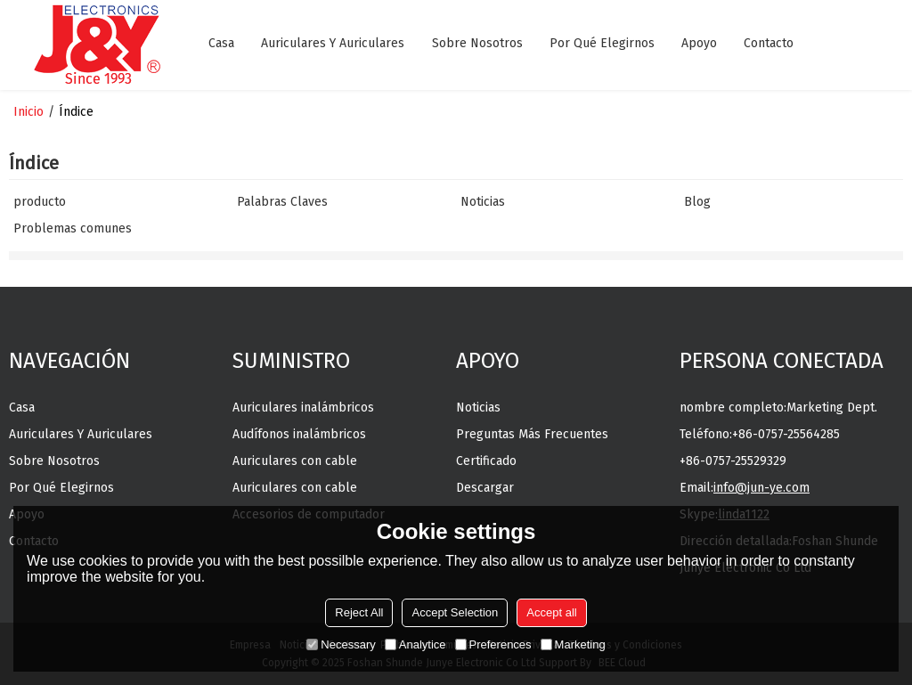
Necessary (340, 644)
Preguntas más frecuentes (532, 434)
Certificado (486, 461)
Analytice (415, 644)
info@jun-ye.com (761, 487)
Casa (221, 43)
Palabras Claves (282, 201)
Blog (697, 201)
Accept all (551, 612)
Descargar (485, 487)
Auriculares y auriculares (332, 43)
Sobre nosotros (477, 43)
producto (39, 201)
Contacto (769, 43)
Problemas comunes (72, 228)
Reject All (359, 612)
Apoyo (699, 43)
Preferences (493, 644)
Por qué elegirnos (602, 43)
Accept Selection (454, 612)
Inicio (28, 111)
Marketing (573, 644)
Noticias (482, 201)
